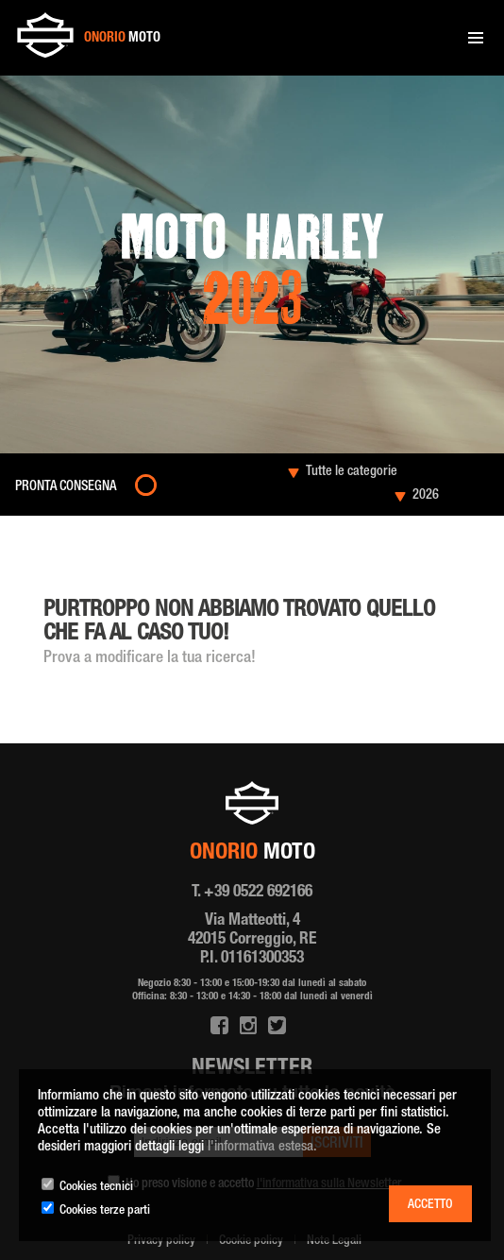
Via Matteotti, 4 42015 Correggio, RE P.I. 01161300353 (252, 939)
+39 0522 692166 (258, 892)
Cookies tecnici (96, 1187)
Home (42, 543)
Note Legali (334, 1241)
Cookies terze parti (104, 1210)
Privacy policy (161, 1241)
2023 (125, 543)
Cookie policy (251, 1241)
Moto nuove (85, 543)
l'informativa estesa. (262, 1147)
